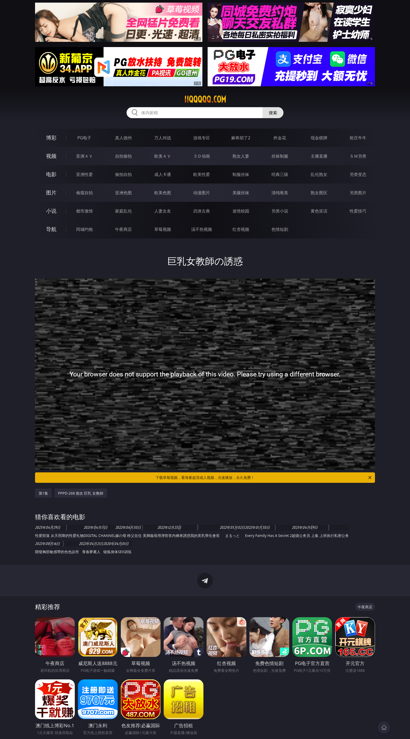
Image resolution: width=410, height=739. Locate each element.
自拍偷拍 (123, 156)
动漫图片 (201, 193)
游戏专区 (201, 138)
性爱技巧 (358, 211)
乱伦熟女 (319, 174)
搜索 (273, 113)
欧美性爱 (201, 174)
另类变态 (358, 174)
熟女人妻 (240, 156)
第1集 (43, 493)
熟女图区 (319, 193)
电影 (51, 174)
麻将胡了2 (240, 138)
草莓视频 (162, 229)
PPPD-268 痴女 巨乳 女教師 (80, 493)
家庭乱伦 (123, 211)
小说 (51, 210)
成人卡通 (162, 174)
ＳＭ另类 (358, 156)
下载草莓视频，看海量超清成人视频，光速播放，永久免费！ (264, 477)
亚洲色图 (123, 193)
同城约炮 (84, 229)
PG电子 (84, 138)
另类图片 (358, 193)
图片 (51, 192)
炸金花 (280, 138)
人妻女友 (162, 211)
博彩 (51, 137)
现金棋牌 (319, 138)
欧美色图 (162, 193)
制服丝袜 (240, 174)
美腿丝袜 (240, 193)
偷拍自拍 (123, 174)
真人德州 (123, 138)
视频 (51, 155)
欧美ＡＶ (162, 156)
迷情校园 (240, 211)
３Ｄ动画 (201, 156)
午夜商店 (123, 229)
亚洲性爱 (84, 174)
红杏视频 (240, 229)
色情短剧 (279, 229)
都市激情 (84, 211)
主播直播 (319, 156)
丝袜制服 (279, 156)
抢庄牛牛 (358, 138)
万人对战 (162, 138)
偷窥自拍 (84, 193)
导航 (51, 229)
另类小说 (279, 211)
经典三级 (279, 174)
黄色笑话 (319, 211)
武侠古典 (201, 211)
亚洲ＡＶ (84, 156)
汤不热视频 (201, 229)
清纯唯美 (279, 193)
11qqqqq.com (205, 99)
